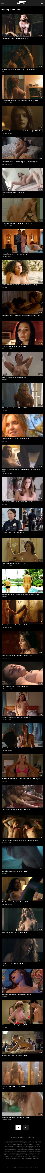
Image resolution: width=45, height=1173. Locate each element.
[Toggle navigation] (3, 3)
